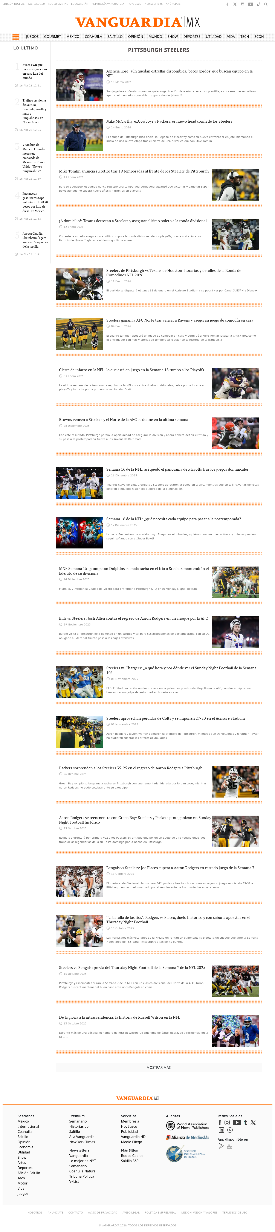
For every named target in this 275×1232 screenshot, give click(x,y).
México (72, 36)
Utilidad (214, 36)
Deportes (191, 36)
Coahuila (93, 36)
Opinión (135, 36)
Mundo (155, 36)
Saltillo (114, 36)
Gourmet (52, 36)
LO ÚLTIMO (25, 48)
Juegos (32, 36)
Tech (244, 36)
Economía (264, 36)
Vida (231, 36)
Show (173, 36)
